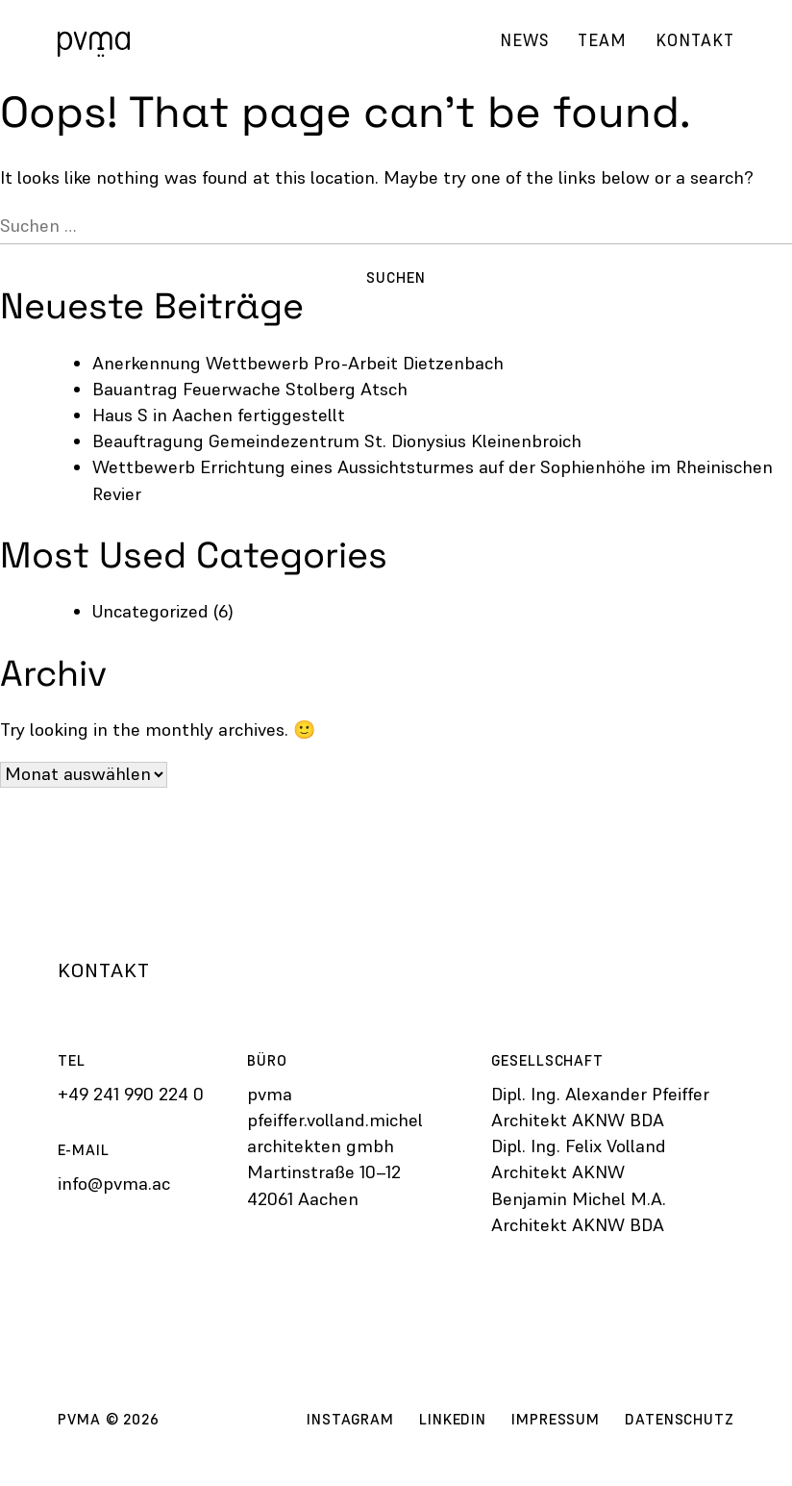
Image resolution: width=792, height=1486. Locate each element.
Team (602, 40)
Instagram (350, 1419)
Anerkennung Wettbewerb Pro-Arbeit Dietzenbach (298, 363)
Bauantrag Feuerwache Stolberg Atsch (250, 389)
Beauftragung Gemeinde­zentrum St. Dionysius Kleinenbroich (337, 441)
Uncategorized (150, 611)
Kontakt (695, 40)
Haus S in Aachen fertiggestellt (218, 415)
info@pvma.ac (114, 1183)
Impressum (555, 1419)
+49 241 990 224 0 (131, 1094)
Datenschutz (679, 1419)
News (524, 40)
